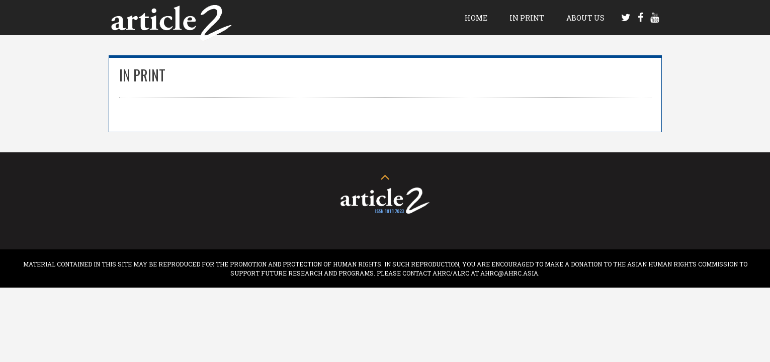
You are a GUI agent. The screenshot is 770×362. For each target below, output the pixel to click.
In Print (526, 18)
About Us (585, 18)
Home (476, 18)
